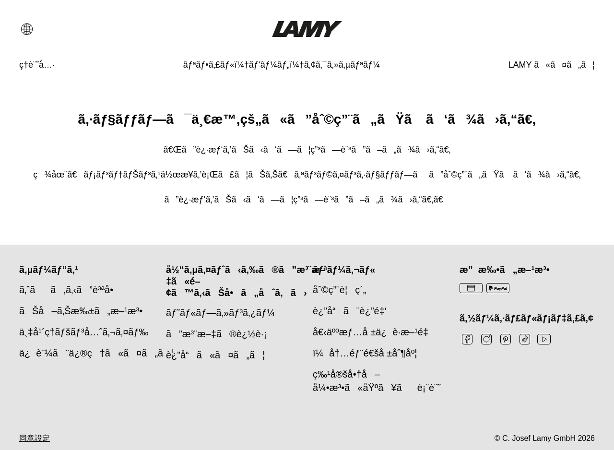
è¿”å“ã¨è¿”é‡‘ (350, 311)
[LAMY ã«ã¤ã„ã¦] (551, 65)
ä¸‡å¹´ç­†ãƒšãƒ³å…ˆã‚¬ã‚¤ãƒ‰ (84, 332)
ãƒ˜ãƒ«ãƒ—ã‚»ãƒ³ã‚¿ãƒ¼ (220, 313)
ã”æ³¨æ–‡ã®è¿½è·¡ (216, 334)
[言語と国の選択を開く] (27, 29)
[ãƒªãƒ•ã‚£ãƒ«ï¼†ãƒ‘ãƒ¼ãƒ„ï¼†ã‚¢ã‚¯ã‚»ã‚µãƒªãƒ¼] (281, 65)
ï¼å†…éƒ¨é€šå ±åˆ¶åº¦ (365, 353)
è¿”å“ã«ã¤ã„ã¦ (215, 355)
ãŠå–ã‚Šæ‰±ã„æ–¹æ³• (80, 311)
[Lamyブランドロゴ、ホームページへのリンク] (307, 29)
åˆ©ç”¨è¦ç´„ (339, 289)
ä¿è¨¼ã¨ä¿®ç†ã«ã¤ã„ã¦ (96, 353)
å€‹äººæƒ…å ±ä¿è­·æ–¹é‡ (373, 332)
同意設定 (34, 438)
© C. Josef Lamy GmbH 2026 (545, 438)
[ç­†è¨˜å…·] (37, 65)
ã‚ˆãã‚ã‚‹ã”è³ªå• (70, 289)
